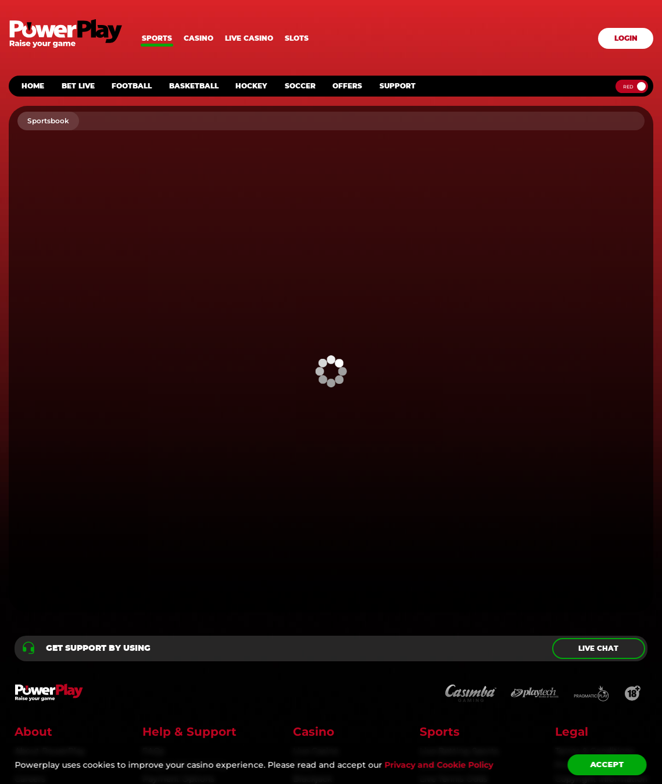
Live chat (598, 648)
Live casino (249, 38)
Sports (157, 38)
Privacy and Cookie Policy (438, 765)
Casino (198, 38)
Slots (297, 38)
